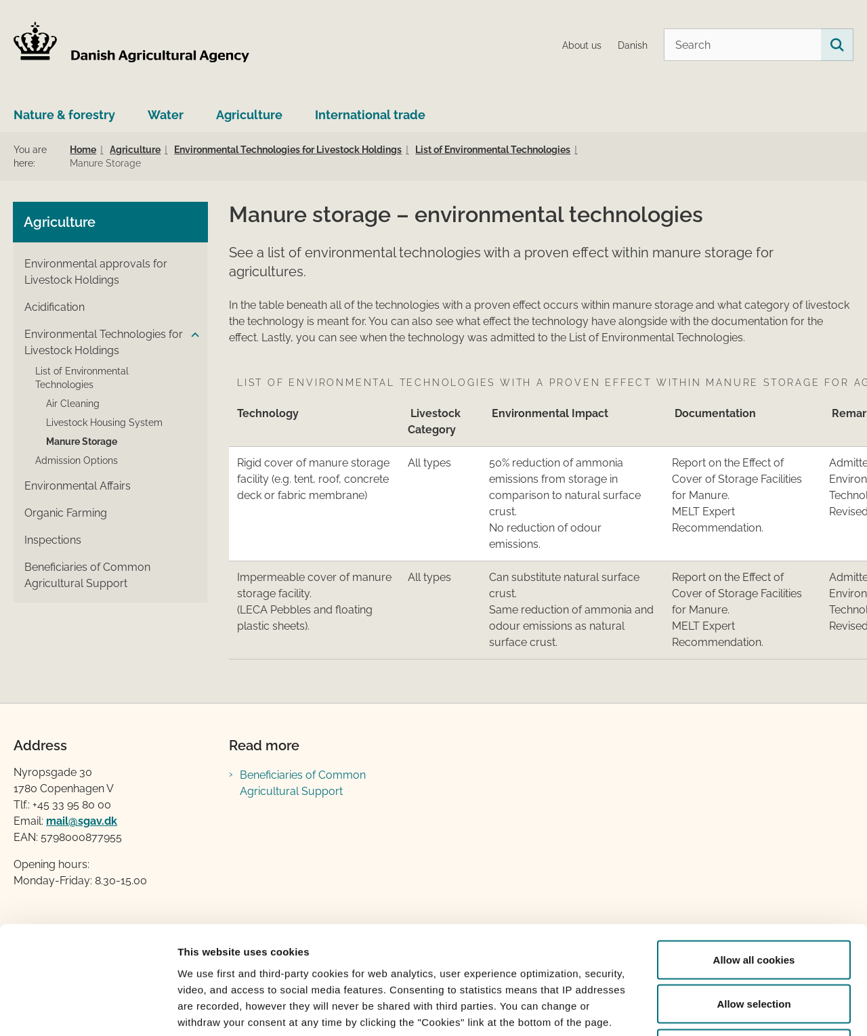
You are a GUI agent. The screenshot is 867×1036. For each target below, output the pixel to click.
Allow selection (753, 903)
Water (166, 115)
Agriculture (249, 115)
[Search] (758, 44)
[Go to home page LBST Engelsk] (132, 45)
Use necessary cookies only (754, 947)
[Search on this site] (837, 44)
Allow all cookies (754, 858)
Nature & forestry (64, 115)
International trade (370, 115)
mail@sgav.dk (81, 821)
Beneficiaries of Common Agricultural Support (303, 783)
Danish (633, 46)
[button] (191, 335)
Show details (710, 1009)
